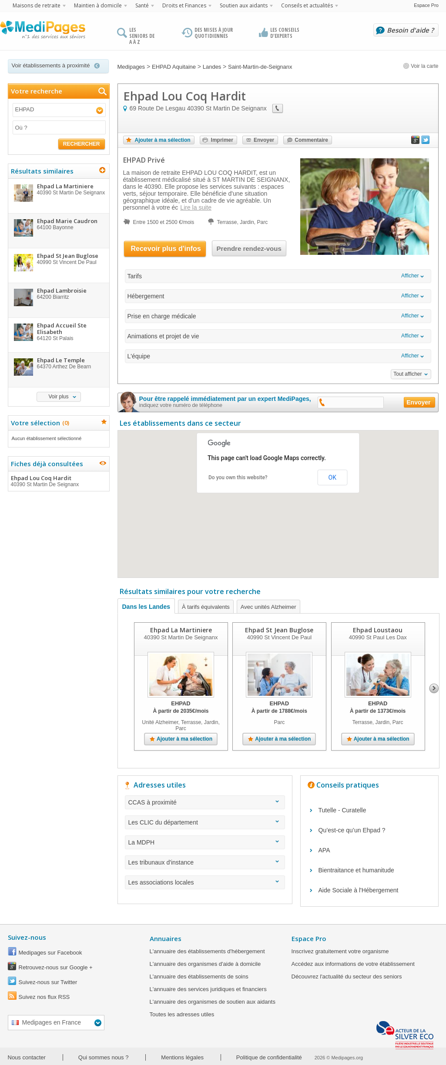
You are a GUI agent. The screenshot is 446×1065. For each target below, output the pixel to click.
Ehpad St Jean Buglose (279, 630)
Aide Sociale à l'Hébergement (359, 890)
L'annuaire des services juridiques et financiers (208, 989)
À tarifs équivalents (206, 607)
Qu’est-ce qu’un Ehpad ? (352, 830)
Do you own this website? (238, 477)
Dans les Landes (146, 606)
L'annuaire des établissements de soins (199, 976)
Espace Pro (426, 5)
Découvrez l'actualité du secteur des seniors (347, 976)
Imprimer (222, 140)
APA (324, 850)
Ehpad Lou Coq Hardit (58, 481)
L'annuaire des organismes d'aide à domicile (205, 964)
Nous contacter (27, 1057)
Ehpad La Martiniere (180, 630)
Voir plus (58, 397)
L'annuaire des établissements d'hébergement (207, 951)
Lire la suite (195, 207)
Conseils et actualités (307, 5)
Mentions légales (182, 1057)
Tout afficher (407, 374)
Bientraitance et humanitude (356, 870)
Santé (142, 5)
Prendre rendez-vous (249, 248)
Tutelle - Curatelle (342, 810)
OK (332, 477)
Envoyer (264, 140)
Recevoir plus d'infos (166, 248)
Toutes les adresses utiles (182, 1014)
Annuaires (165, 938)
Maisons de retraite (36, 5)
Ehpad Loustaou (377, 630)
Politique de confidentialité (269, 1057)
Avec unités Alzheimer (268, 607)
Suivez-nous (27, 937)
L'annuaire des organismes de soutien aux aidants (212, 1001)
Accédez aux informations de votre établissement (353, 964)
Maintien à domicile (98, 5)
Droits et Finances (184, 5)
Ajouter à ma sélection (163, 140)
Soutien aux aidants (244, 5)
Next (434, 688)
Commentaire (311, 140)
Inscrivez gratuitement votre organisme (340, 951)
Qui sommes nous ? (103, 1057)
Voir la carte (421, 66)
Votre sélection (39, 422)
